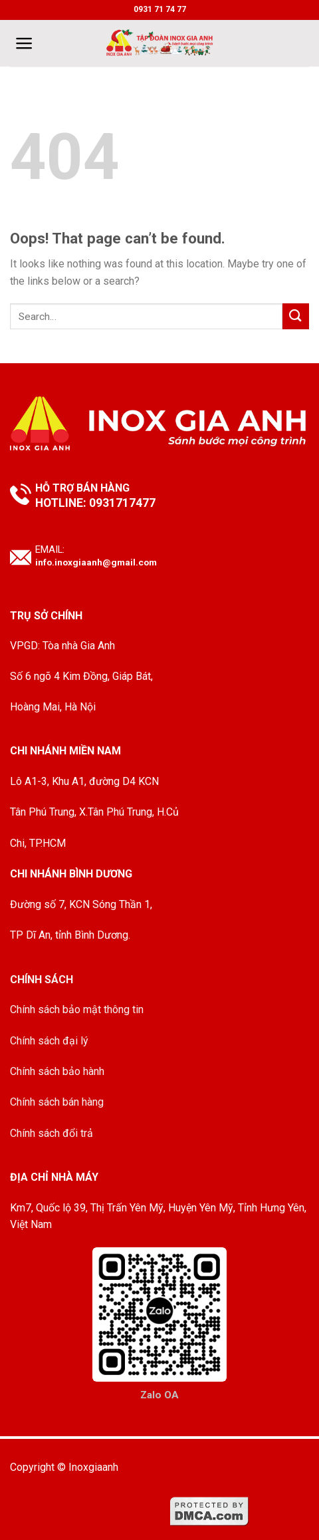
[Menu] (24, 43)
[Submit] (295, 316)
